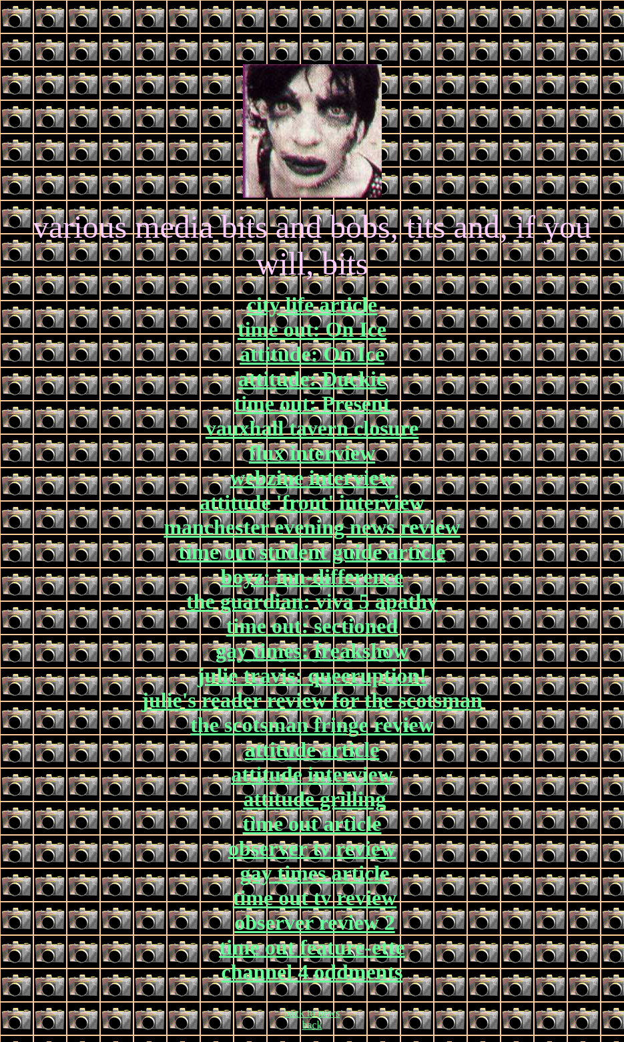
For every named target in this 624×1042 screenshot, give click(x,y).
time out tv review (315, 898)
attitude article (312, 749)
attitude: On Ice (312, 354)
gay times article (315, 873)
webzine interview (312, 478)
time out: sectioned (312, 626)
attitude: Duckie (312, 379)
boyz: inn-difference (311, 576)
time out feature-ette (311, 947)
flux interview (312, 453)
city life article (312, 305)
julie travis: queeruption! (312, 675)
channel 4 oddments (311, 972)
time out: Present (312, 403)
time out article (312, 824)
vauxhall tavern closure (312, 428)
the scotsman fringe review (312, 725)
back (312, 1025)
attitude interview (312, 774)
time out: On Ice (312, 329)
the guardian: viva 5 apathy (312, 601)
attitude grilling (314, 799)
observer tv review (312, 848)
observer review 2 (314, 922)
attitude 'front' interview (312, 502)
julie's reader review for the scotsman (311, 700)
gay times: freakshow (312, 651)
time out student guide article (312, 552)
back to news (312, 1013)
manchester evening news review (312, 527)
